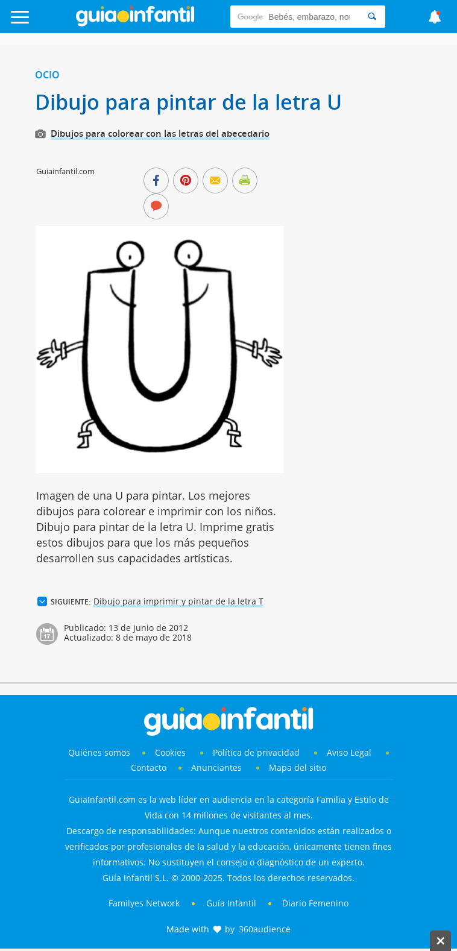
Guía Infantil (231, 903)
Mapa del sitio (297, 767)
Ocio (47, 74)
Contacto (148, 767)
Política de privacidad (257, 752)
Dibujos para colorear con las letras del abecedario (160, 133)
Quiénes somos (99, 752)
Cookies (171, 752)
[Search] (372, 16)
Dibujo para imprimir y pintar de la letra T (178, 601)
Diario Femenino (315, 903)
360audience (265, 929)
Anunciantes (216, 767)
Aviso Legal (349, 752)
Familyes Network (144, 903)
